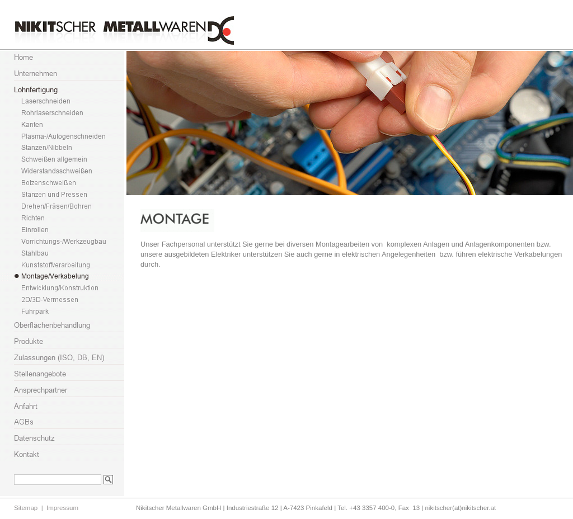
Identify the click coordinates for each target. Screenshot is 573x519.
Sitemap (25, 507)
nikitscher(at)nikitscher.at (460, 507)
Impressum (62, 507)
